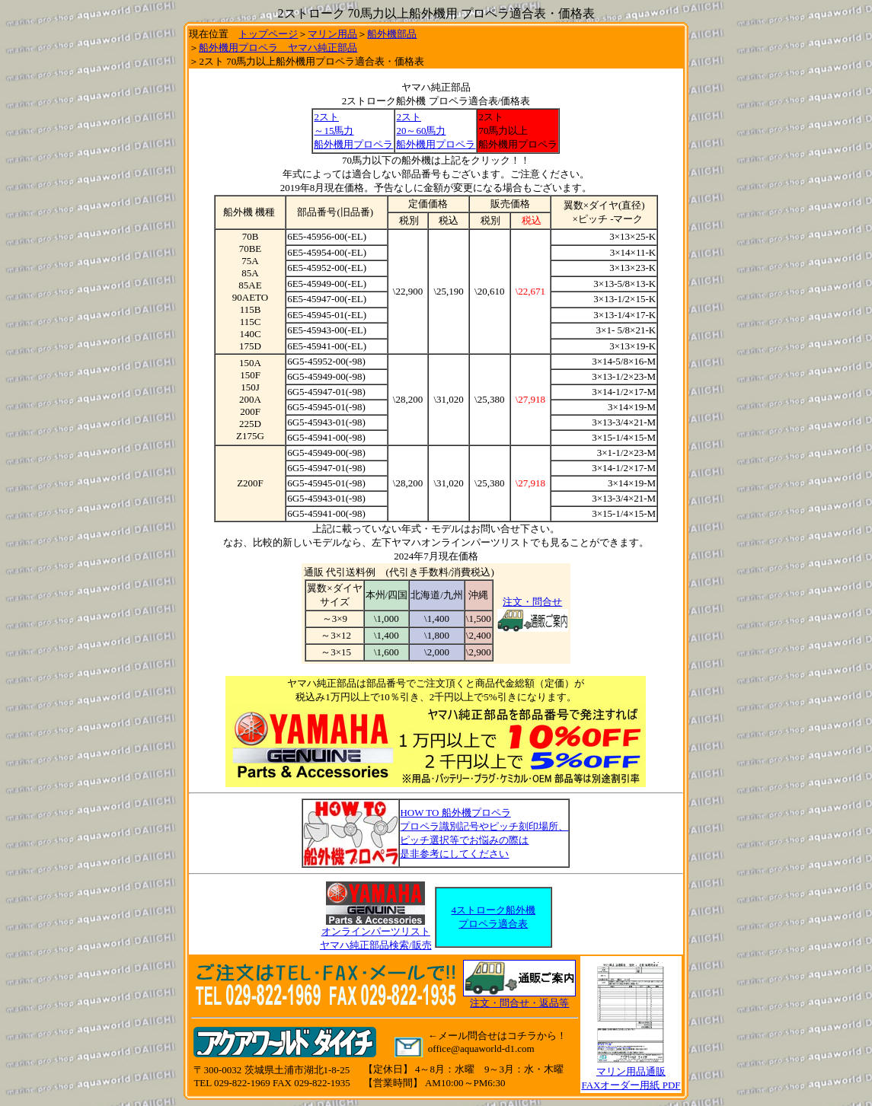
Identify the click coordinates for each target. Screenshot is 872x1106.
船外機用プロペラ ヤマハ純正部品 (278, 47)
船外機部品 (392, 34)
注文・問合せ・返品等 (519, 1003)
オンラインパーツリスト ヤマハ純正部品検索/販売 (376, 933)
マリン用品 (332, 34)
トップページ (268, 34)
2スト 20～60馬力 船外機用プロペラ (435, 130)
